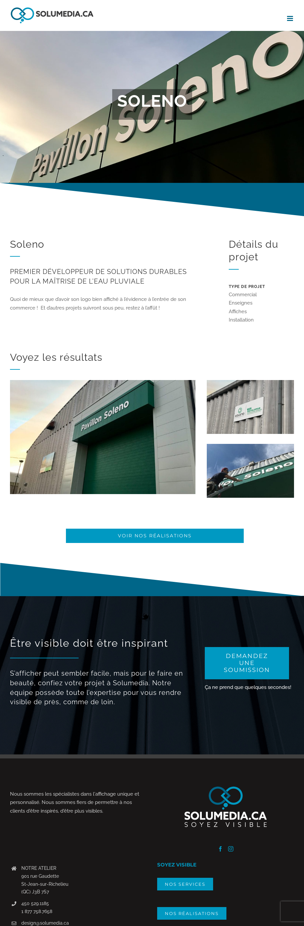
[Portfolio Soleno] (152, 107)
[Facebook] (220, 849)
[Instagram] (230, 849)
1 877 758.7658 (36, 911)
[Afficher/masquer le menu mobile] (290, 18)
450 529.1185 (35, 903)
